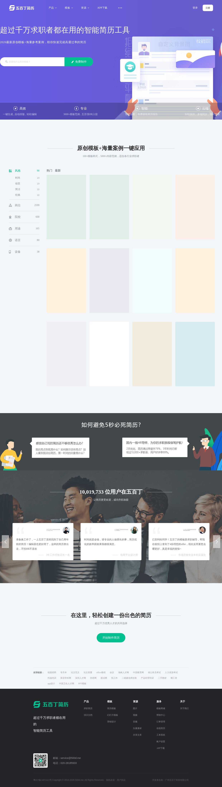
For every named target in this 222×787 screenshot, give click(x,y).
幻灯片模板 (112, 715)
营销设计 (111, 721)
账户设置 (160, 741)
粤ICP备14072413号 (42, 780)
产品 (52, 7)
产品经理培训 (147, 678)
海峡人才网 (123, 672)
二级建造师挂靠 (129, 678)
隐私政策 (110, 780)
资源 (84, 7)
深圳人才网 (80, 678)
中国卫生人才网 (66, 683)
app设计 (51, 683)
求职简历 (88, 708)
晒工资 (174, 678)
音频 (135, 721)
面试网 (104, 678)
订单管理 (160, 721)
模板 (68, 7)
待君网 (93, 678)
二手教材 (162, 678)
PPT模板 (82, 683)
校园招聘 (52, 672)
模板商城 (160, 708)
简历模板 (111, 708)
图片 (135, 708)
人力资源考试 (171, 672)
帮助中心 (160, 715)
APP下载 (102, 7)
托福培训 (52, 678)
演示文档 (88, 715)
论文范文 (75, 672)
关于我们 (184, 708)
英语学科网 (65, 678)
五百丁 (22, 8)
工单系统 (160, 735)
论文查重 (88, 672)
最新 (58, 170)
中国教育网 (138, 672)
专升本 (63, 672)
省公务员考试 (154, 672)
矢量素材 (137, 728)
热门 (49, 170)
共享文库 (137, 735)
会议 (112, 672)
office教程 (101, 672)
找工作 (114, 678)
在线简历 (160, 728)
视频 (135, 715)
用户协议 (121, 780)
